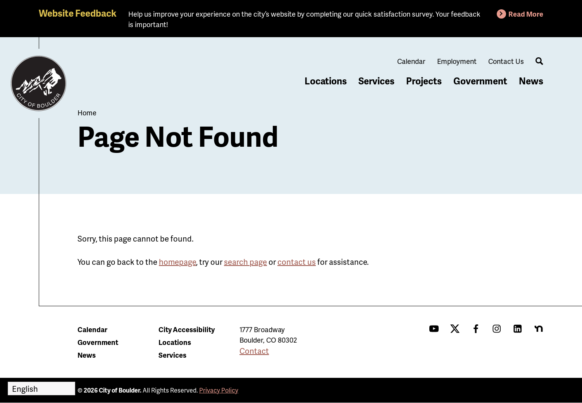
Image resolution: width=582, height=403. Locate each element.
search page (245, 261)
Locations (326, 80)
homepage (177, 261)
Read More (525, 14)
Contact (254, 350)
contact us (296, 261)
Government (480, 80)
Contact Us (506, 61)
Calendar (411, 61)
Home (86, 112)
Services (376, 80)
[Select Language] (41, 388)
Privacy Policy (218, 390)
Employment (457, 61)
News (531, 80)
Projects (424, 80)
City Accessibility (186, 329)
